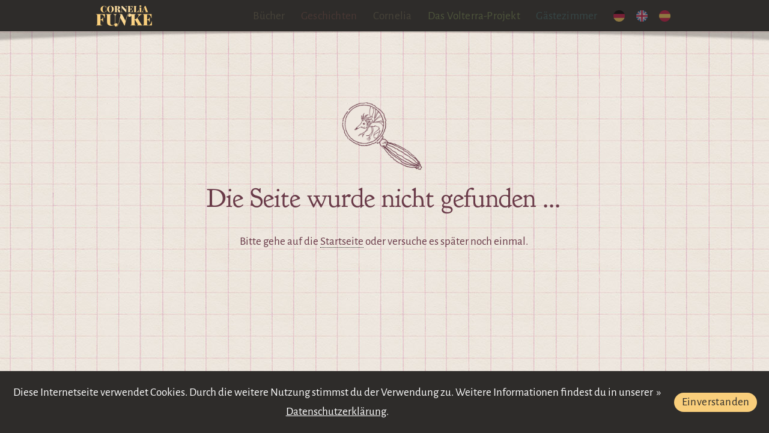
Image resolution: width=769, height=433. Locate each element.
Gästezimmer (566, 16)
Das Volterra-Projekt (474, 16)
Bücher (269, 16)
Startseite (341, 241)
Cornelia (392, 16)
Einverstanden (716, 402)
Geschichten (329, 16)
